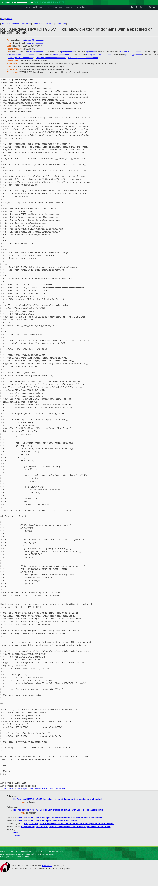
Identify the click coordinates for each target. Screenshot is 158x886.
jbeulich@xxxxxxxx (133, 55)
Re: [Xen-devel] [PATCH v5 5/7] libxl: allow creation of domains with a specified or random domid (58, 799)
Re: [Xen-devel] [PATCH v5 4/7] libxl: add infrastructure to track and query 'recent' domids (60, 818)
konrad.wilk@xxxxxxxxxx (130, 52)
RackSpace (47, 866)
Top (2, 18)
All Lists (9, 18)
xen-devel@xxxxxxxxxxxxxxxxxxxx (51, 58)
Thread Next (37, 24)
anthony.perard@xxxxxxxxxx (20, 58)
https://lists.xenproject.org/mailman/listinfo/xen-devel (32, 788)
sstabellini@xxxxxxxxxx (37, 52)
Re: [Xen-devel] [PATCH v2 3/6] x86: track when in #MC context (48, 821)
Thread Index (60, 24)
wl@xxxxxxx (90, 52)
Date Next (15, 24)
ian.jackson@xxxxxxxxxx (33, 40)
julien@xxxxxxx (68, 52)
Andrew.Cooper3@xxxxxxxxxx (21, 55)
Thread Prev (25, 24)
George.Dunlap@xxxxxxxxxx (98, 55)
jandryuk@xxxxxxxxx (60, 55)
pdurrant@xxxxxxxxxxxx (37, 43)
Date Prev (5, 24)
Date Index (49, 24)
